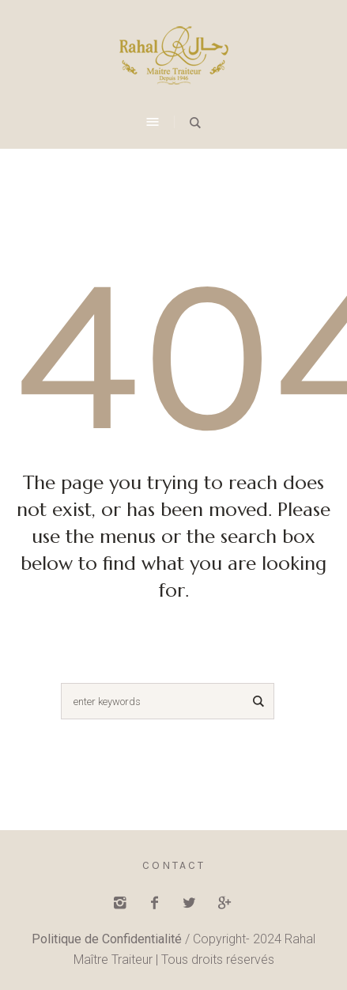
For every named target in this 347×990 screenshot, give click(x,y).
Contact (174, 865)
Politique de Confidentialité (107, 938)
